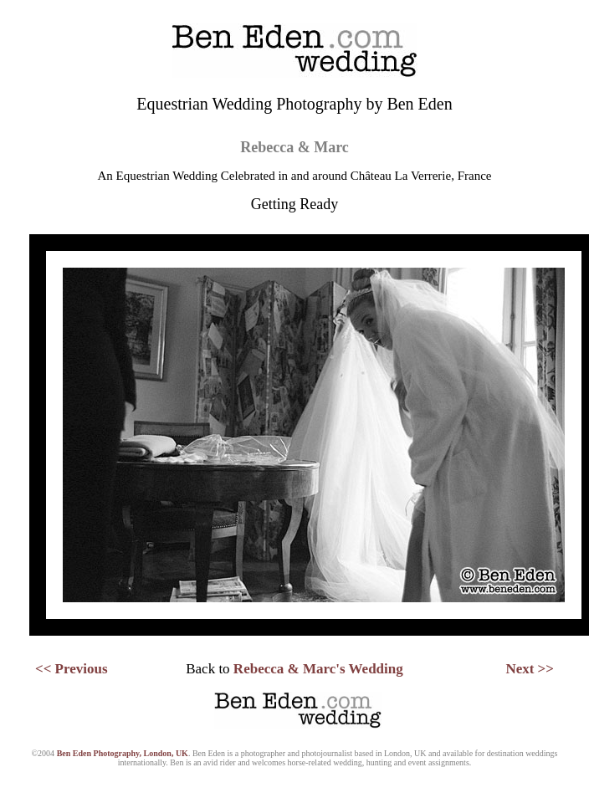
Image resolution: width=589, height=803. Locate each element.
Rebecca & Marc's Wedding (318, 669)
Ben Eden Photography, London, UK (122, 753)
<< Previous (71, 669)
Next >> (529, 669)
